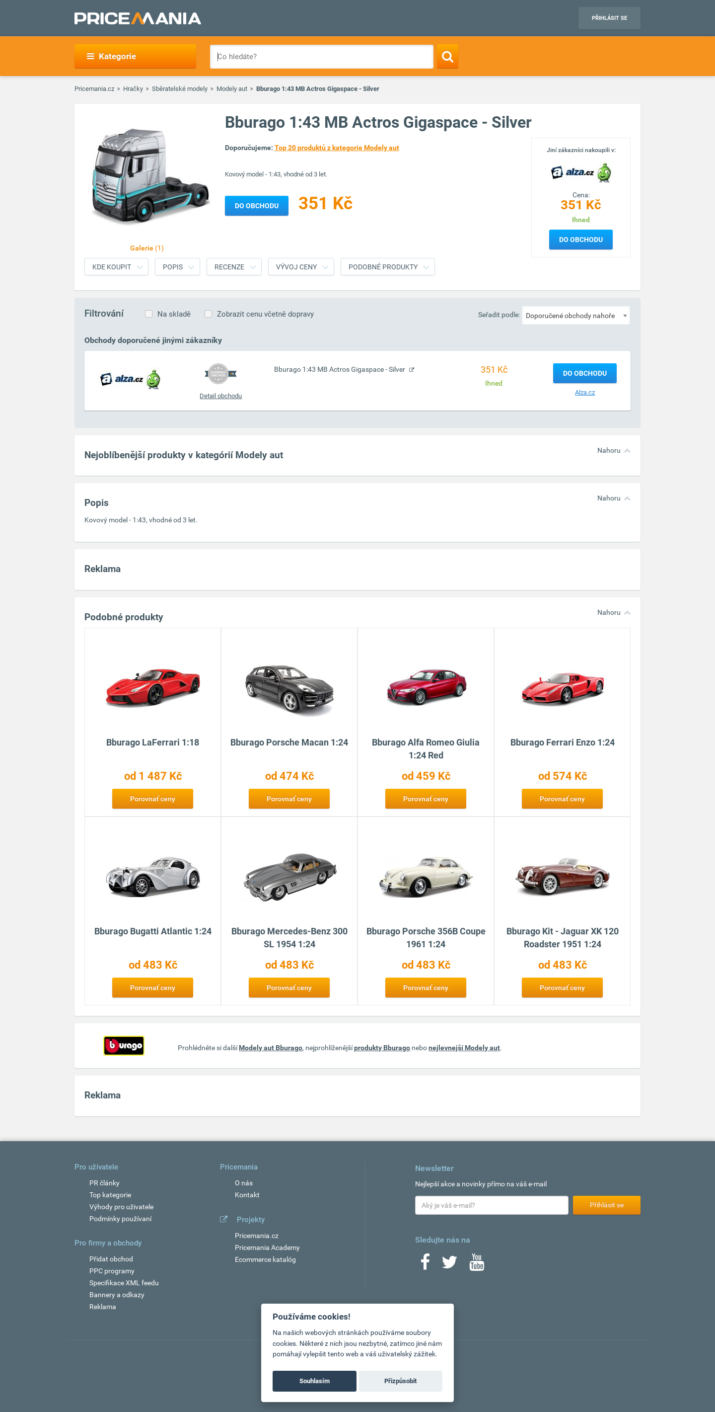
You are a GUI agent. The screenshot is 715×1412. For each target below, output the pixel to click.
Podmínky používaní (120, 1219)
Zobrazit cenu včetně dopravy (265, 314)
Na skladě (174, 314)
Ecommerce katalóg (265, 1259)
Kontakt (247, 1195)
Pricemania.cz (94, 88)
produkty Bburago (382, 1048)
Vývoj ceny (296, 267)
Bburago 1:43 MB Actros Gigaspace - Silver (340, 369)
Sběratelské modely (180, 88)
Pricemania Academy (267, 1247)
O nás (244, 1183)
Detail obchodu (221, 396)
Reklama (102, 1307)
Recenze (229, 267)
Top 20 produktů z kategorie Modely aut (337, 148)
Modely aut (231, 88)
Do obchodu (581, 240)
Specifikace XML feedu (124, 1283)
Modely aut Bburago (270, 1048)
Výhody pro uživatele (121, 1207)
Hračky (133, 88)
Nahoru (609, 450)
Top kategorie (110, 1195)
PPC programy (112, 1271)
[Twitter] (449, 1265)
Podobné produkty (383, 267)
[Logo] (581, 171)
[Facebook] (425, 1265)
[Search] (447, 56)
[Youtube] (476, 1265)
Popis (173, 267)
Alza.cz (585, 392)
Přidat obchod (111, 1259)
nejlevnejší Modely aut (464, 1048)
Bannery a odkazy (116, 1295)
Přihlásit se (609, 18)
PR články (104, 1183)
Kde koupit (111, 267)
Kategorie (111, 56)
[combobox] (576, 315)
